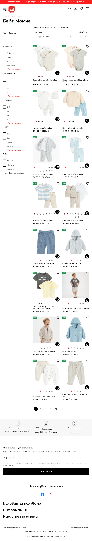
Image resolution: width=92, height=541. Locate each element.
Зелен (7, 142)
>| (56, 409)
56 (6, 88)
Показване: (83, 32)
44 (6, 80)
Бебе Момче (16, 17)
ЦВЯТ (6, 127)
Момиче (8, 165)
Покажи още (14, 69)
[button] (39, 76)
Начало (6, 17)
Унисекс (8, 169)
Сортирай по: (39, 32)
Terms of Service (42, 463)
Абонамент (46, 471)
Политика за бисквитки (79, 528)
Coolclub (39, 536)
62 (6, 92)
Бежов (8, 146)
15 (6, 119)
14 (6, 115)
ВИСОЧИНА (9, 73)
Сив (6, 138)
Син (6, 133)
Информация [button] (15, 510)
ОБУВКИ (7, 100)
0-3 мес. (8, 53)
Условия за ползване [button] (22, 503)
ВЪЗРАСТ (7, 46)
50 (6, 84)
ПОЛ (5, 154)
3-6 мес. (8, 57)
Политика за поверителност (14, 528)
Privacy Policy (34, 463)
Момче (8, 160)
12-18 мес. (9, 65)
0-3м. (7, 107)
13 (6, 111)
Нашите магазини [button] (20, 516)
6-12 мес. (8, 61)
